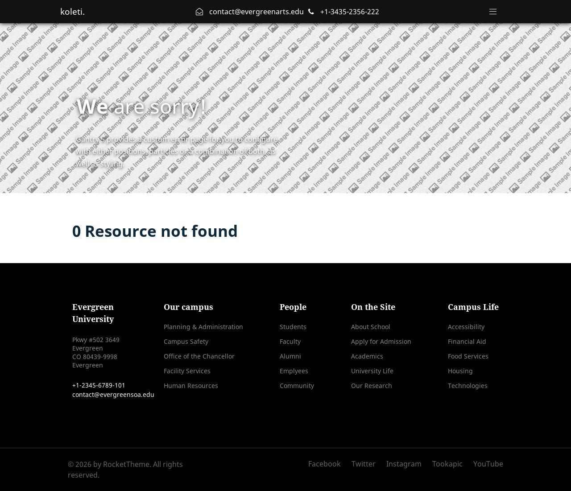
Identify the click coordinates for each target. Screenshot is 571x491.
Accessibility (466, 326)
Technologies (468, 385)
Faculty (290, 341)
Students (293, 326)
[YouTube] (486, 464)
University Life (372, 371)
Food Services (468, 356)
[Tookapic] (448, 464)
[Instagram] (405, 464)
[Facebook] (327, 464)
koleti (74, 11)
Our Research (371, 385)
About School (370, 326)
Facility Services (187, 371)
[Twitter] (364, 464)
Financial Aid (467, 341)
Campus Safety (186, 341)
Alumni (290, 356)
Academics (367, 356)
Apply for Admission (381, 341)
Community (297, 385)
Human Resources (191, 385)
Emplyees (294, 371)
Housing (460, 371)
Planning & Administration (203, 326)
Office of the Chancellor (199, 356)
